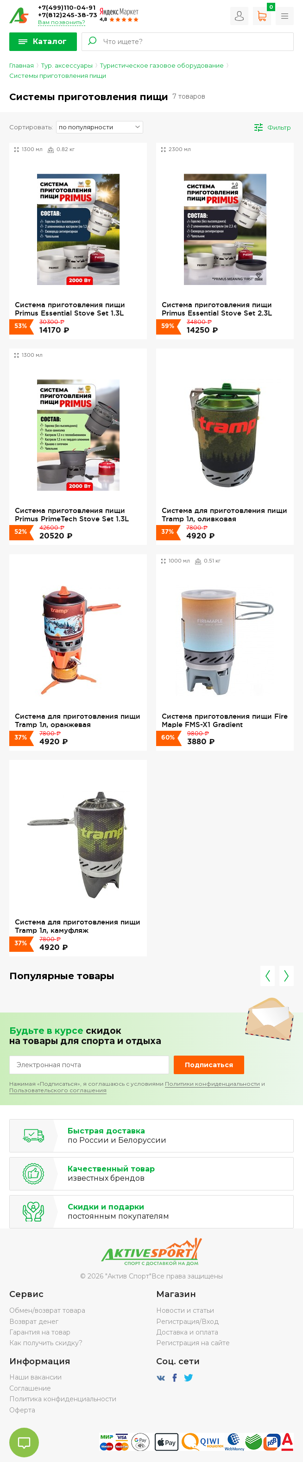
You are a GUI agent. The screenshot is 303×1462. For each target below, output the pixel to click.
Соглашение (30, 1388)
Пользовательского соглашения (58, 1090)
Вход (239, 16)
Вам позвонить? (61, 22)
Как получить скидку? (45, 1343)
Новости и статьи (185, 1310)
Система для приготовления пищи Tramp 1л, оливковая (224, 514)
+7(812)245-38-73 (67, 15)
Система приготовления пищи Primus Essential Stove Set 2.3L (217, 309)
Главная (21, 65)
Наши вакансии (35, 1377)
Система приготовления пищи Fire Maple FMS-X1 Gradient (225, 720)
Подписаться (209, 1065)
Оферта (22, 1410)
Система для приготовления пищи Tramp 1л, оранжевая (77, 720)
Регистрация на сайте (193, 1343)
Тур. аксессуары (67, 65)
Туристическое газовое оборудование (162, 65)
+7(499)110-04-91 (66, 7)
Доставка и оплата (187, 1332)
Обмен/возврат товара (47, 1310)
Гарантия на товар (39, 1332)
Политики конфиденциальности (212, 1083)
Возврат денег (33, 1321)
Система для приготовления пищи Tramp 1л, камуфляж (77, 926)
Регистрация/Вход (187, 1321)
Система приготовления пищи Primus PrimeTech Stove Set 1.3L (72, 514)
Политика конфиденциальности (62, 1399)
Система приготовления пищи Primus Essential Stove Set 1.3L (70, 309)
